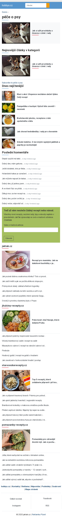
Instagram (16, 506)
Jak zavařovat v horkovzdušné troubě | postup (21, 360)
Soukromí (56, 486)
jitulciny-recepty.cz (13, 305)
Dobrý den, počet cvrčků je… (14, 198)
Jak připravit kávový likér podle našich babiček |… (22, 415)
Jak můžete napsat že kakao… (14, 178)
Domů (4, 12)
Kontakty (16, 486)
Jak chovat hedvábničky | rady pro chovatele (37, 131)
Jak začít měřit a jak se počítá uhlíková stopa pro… (23, 281)
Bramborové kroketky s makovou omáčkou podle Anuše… (26, 405)
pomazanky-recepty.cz (15, 424)
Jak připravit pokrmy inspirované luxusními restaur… (23, 336)
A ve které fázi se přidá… (12, 188)
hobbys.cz (7, 5)
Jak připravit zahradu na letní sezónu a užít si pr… (22, 291)
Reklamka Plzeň (39, 514)
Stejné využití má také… (12, 159)
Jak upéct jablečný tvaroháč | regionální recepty (22, 400)
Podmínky (46, 486)
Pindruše (5, 350)
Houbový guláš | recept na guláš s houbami (20, 355)
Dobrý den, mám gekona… (12, 163)
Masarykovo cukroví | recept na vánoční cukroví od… (24, 346)
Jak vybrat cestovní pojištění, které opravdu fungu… (23, 296)
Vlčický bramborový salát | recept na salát (19, 341)
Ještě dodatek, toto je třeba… (14, 168)
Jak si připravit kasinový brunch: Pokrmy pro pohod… (24, 395)
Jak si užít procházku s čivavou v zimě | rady (42, 32)
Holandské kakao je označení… (15, 173)
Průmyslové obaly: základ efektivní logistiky (20, 286)
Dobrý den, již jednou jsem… (13, 183)
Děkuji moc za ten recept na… (14, 193)
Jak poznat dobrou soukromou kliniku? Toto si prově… (24, 276)
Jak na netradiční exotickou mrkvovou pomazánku (23, 460)
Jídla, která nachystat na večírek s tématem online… (23, 455)
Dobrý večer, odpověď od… (13, 203)
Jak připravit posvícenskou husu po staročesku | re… (24, 420)
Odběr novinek (16, 499)
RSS (47, 506)
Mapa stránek (31, 489)
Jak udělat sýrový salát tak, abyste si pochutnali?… (23, 479)
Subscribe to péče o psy (12, 83)
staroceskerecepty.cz (14, 365)
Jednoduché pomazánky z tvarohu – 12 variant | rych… (24, 470)
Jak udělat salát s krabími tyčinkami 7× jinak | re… (22, 465)
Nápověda (35, 486)
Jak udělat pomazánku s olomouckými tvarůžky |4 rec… (25, 475)
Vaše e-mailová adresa (13, 225)
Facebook (47, 498)
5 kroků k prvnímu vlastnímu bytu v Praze (19, 301)
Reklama (25, 486)
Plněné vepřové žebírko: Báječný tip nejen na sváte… (24, 410)
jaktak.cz (7, 246)
